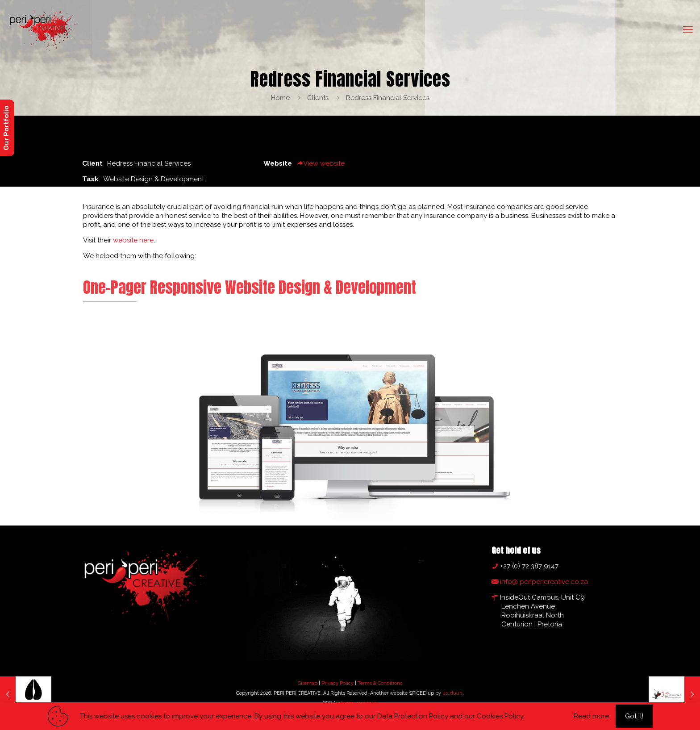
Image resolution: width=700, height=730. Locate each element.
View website (320, 163)
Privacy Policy (337, 683)
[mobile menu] (688, 29)
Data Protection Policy (412, 716)
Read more (591, 716)
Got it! (634, 716)
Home (280, 98)
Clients (318, 98)
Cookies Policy (500, 716)
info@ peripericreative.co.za (543, 582)
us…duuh (452, 693)
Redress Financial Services (387, 98)
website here (133, 240)
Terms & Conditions (380, 683)
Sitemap (307, 683)
